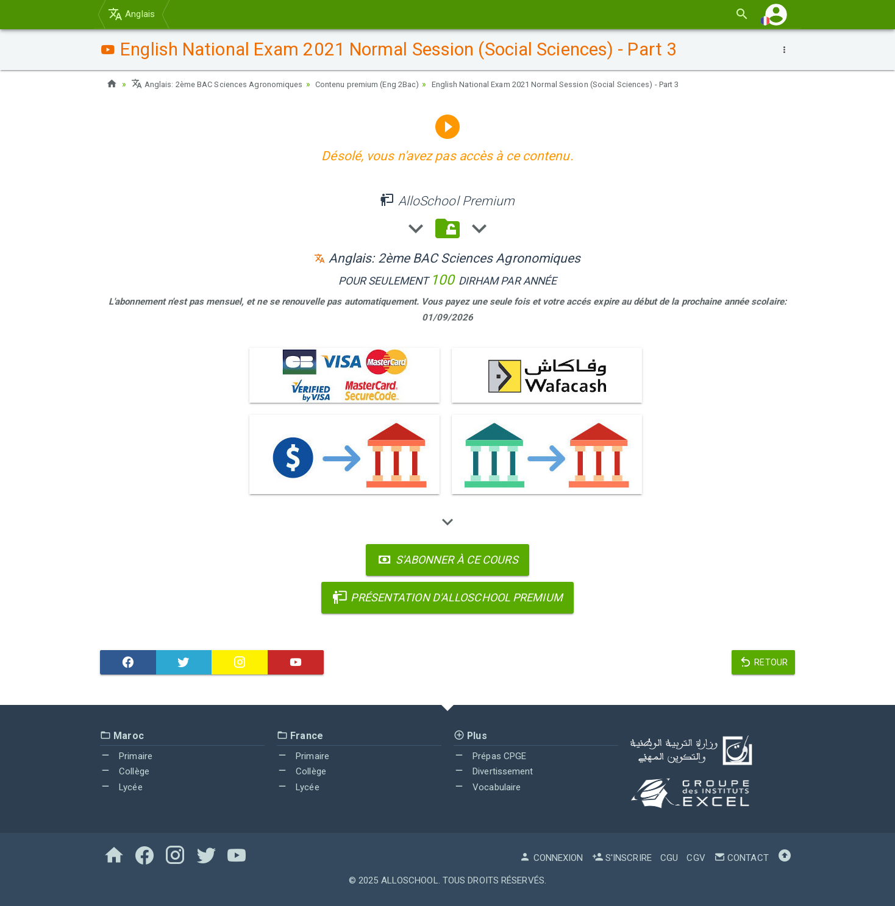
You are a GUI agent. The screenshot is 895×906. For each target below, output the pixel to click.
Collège (124, 771)
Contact (741, 857)
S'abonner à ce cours (447, 559)
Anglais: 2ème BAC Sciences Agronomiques (223, 84)
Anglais (131, 14)
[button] (776, 14)
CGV (695, 857)
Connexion (551, 857)
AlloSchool (409, 880)
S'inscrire (622, 857)
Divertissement (493, 771)
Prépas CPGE (490, 756)
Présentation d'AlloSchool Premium (447, 597)
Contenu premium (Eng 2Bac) (386, 84)
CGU (669, 857)
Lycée (121, 787)
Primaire (126, 756)
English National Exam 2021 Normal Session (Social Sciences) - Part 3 (592, 84)
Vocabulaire (487, 787)
